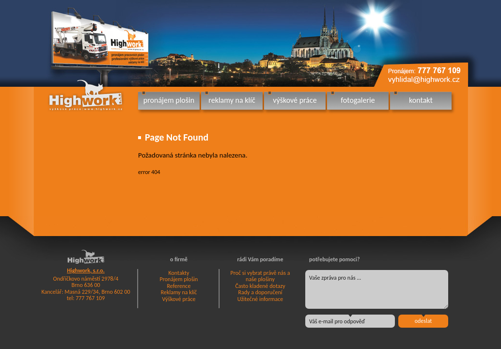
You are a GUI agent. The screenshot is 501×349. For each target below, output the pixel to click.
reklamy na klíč (231, 100)
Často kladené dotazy (260, 286)
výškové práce (294, 100)
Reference (179, 286)
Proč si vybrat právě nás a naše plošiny (260, 276)
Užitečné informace (260, 299)
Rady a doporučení (260, 292)
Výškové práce (179, 299)
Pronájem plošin (179, 279)
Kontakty (178, 273)
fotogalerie (358, 100)
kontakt (421, 100)
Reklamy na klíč (179, 292)
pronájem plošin (168, 100)
